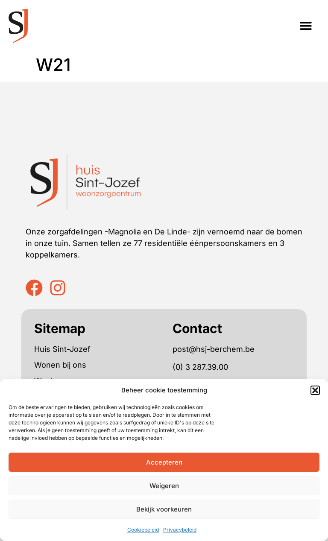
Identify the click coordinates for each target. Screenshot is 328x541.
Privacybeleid (179, 529)
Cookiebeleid (143, 529)
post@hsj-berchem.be (214, 349)
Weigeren (164, 486)
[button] (315, 390)
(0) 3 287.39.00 (200, 367)
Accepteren (164, 462)
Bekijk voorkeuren (164, 509)
